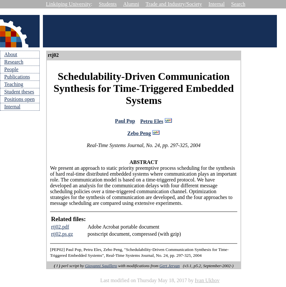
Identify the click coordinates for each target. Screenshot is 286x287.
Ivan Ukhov (207, 281)
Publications (17, 77)
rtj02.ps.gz (62, 235)
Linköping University (68, 4)
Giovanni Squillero (101, 266)
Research (13, 62)
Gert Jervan (170, 266)
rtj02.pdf (60, 228)
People (11, 69)
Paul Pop (125, 121)
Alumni (131, 4)
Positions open (19, 99)
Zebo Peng (139, 134)
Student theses (19, 91)
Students (108, 4)
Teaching (13, 84)
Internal (217, 4)
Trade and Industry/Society (174, 4)
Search (238, 4)
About (10, 54)
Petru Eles (151, 122)
